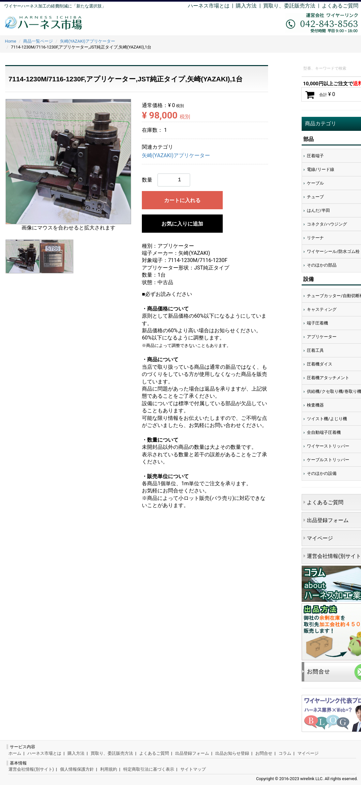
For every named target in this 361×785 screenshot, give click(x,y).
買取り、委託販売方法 (112, 753)
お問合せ (263, 753)
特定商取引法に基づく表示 (148, 769)
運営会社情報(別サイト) (31, 769)
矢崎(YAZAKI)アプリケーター (176, 155)
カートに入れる (182, 200)
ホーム (14, 753)
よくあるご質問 (340, 6)
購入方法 (246, 6)
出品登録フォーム (192, 753)
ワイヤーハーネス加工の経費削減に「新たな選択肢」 (55, 6)
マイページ (308, 753)
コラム (284, 753)
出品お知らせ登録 (232, 753)
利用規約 (108, 769)
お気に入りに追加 (182, 224)
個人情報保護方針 (77, 769)
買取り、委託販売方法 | (292, 6)
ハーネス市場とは (209, 6)
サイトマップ (193, 769)
